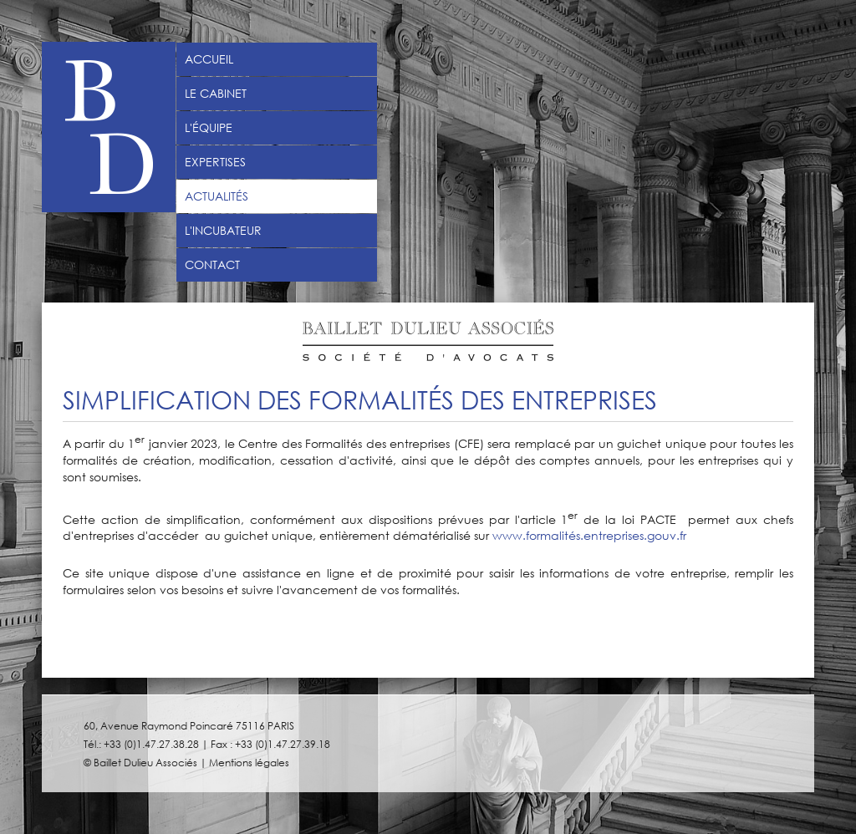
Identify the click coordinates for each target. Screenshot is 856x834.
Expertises (215, 162)
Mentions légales (249, 762)
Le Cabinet (216, 93)
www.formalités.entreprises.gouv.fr (589, 535)
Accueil (209, 59)
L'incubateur (223, 230)
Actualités (216, 196)
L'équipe (208, 128)
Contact (212, 265)
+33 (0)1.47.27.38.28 (151, 743)
